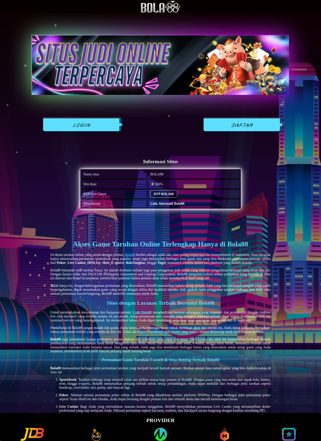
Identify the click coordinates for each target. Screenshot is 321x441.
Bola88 (130, 255)
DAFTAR (242, 125)
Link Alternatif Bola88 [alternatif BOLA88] (167, 203)
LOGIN (81, 125)
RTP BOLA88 (164, 194)
